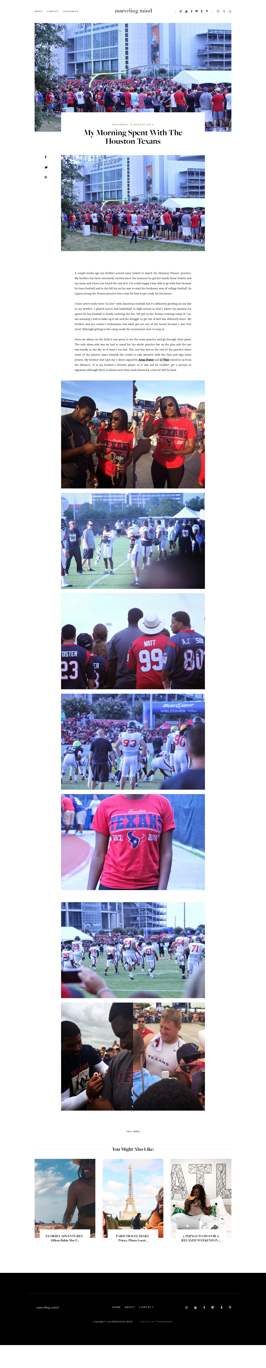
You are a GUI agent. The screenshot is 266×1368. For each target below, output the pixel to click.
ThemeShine (164, 1345)
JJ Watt (164, 360)
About (39, 11)
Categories (70, 11)
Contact (53, 11)
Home (116, 1330)
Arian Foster (146, 360)
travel (136, 1154)
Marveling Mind (122, 1345)
